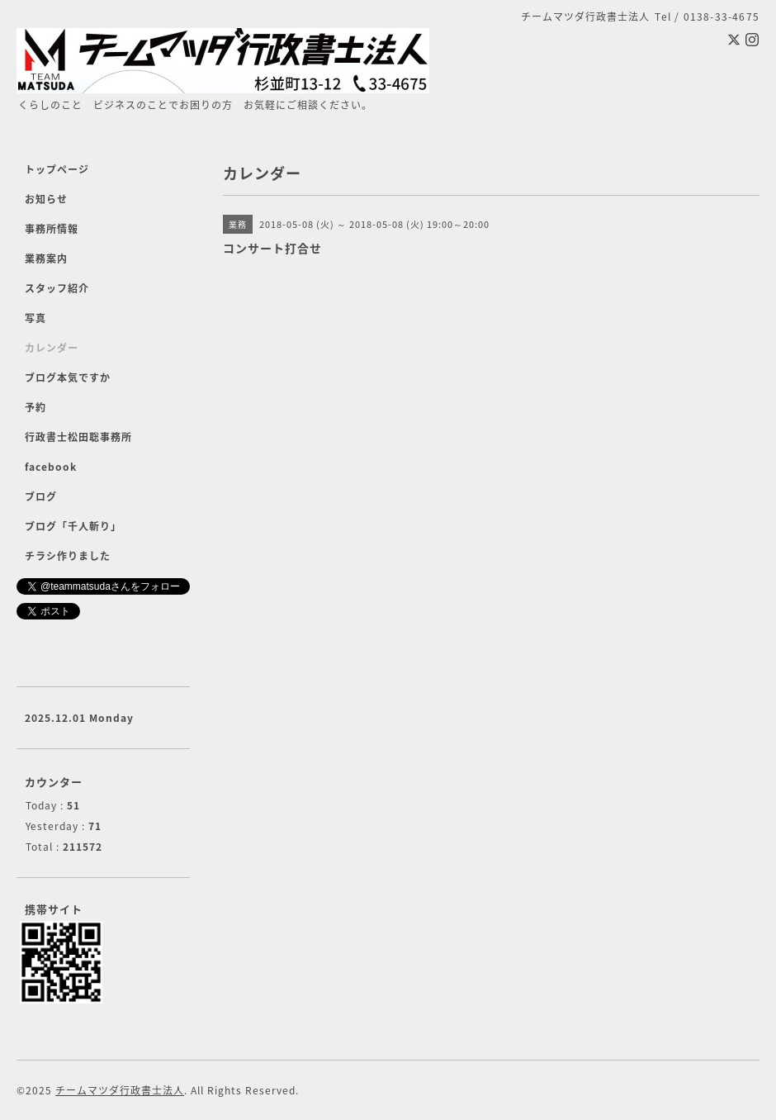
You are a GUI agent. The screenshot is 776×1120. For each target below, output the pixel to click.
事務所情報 (51, 228)
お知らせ (46, 199)
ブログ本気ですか (68, 377)
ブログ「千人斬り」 (73, 526)
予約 (35, 407)
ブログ (41, 496)
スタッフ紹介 (57, 288)
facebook (51, 466)
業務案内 (46, 258)
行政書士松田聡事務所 (78, 436)
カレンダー (51, 347)
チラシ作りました (68, 555)
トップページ (57, 169)
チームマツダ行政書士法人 (119, 1090)
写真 (35, 318)
